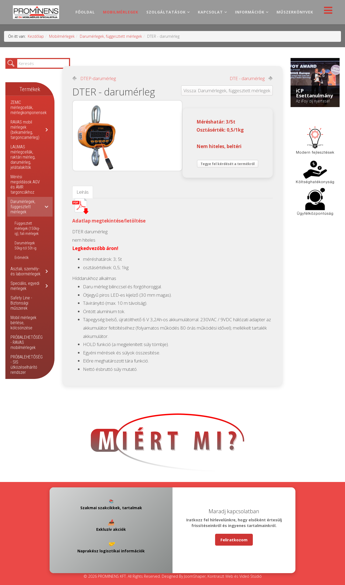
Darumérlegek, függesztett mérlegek (111, 36)
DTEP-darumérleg (98, 78)
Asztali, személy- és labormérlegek (25, 271)
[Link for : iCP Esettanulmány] (315, 82)
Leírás (83, 192)
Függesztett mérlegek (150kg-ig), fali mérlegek (27, 228)
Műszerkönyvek (295, 12)
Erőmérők (22, 257)
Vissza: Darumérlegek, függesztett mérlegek (227, 90)
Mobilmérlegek (120, 12)
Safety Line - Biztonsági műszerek (21, 303)
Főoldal (85, 12)
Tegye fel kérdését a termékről (228, 164)
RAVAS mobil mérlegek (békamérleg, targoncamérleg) (25, 129)
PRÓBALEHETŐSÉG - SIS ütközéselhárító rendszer (27, 364)
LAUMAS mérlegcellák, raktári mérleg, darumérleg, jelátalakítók (23, 157)
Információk (249, 12)
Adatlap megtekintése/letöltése (109, 221)
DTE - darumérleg (247, 78)
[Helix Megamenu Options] (326, 11)
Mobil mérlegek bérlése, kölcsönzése (23, 322)
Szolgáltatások (166, 12)
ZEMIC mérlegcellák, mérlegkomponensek (29, 107)
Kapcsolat (210, 12)
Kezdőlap (36, 36)
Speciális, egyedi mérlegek (25, 286)
